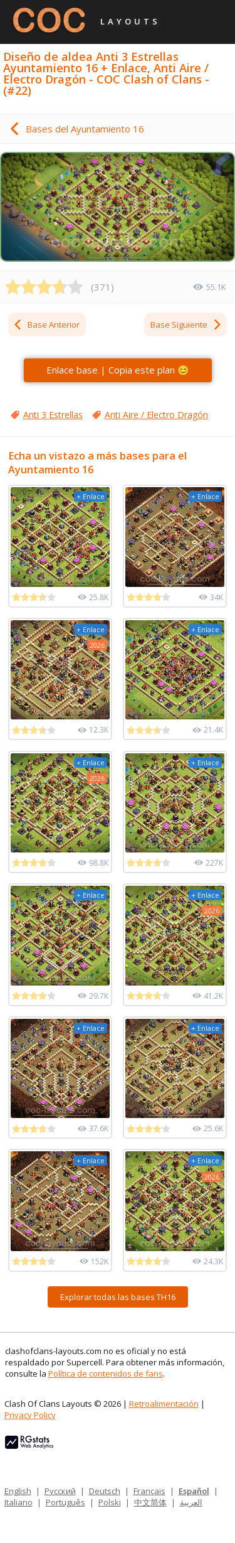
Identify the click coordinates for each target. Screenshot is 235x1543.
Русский (60, 1491)
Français (149, 1491)
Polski (109, 1502)
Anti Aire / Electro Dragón (156, 415)
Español (194, 1491)
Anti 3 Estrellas (53, 415)
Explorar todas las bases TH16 (117, 1297)
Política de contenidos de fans (105, 1373)
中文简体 (150, 1502)
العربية (191, 1502)
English (17, 1491)
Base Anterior (46, 324)
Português (65, 1502)
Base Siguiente (186, 324)
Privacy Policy (30, 1415)
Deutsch (104, 1491)
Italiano (18, 1502)
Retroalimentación (164, 1403)
